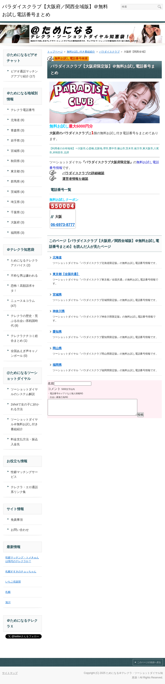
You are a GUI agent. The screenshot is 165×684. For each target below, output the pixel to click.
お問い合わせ (20, 529)
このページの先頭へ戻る (149, 662)
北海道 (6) (17, 120)
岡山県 (57, 348)
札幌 (8, 592)
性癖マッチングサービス (24, 474)
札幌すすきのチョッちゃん (20, 571)
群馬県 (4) (17, 181)
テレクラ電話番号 (23, 110)
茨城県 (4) (17, 191)
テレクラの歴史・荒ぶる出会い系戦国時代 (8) (24, 320)
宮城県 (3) (17, 151)
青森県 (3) (17, 130)
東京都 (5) (17, 171)
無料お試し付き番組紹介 (81, 51)
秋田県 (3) (17, 161)
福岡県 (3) (17, 232)
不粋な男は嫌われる (24, 275)
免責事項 (17, 519)
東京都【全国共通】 (66, 274)
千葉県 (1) (17, 212)
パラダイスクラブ (109, 51)
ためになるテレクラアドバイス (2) (24, 263)
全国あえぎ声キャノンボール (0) (24, 353)
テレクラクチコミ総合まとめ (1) (24, 338)
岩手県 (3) (17, 140)
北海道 (57, 257)
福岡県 (57, 364)
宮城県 (57, 294)
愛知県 (57, 331)
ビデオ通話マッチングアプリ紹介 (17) (24, 74)
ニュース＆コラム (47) (23, 303)
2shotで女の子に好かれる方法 (25, 407)
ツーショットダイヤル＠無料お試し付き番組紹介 (24, 424)
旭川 (8, 602)
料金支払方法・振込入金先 (24, 442)
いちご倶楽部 (13, 581)
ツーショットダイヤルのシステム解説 (24, 392)
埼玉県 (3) (17, 202)
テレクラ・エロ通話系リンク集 (24, 489)
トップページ (55, 51)
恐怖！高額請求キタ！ (23, 288)
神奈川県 (59, 311)
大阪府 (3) (17, 222)
